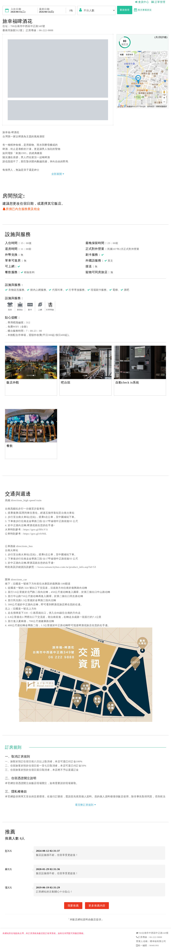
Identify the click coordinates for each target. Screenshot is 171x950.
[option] (31, 362)
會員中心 (142, 2)
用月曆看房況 (143, 10)
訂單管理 (158, 2)
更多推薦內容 (97, 905)
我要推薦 (73, 905)
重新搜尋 (125, 10)
